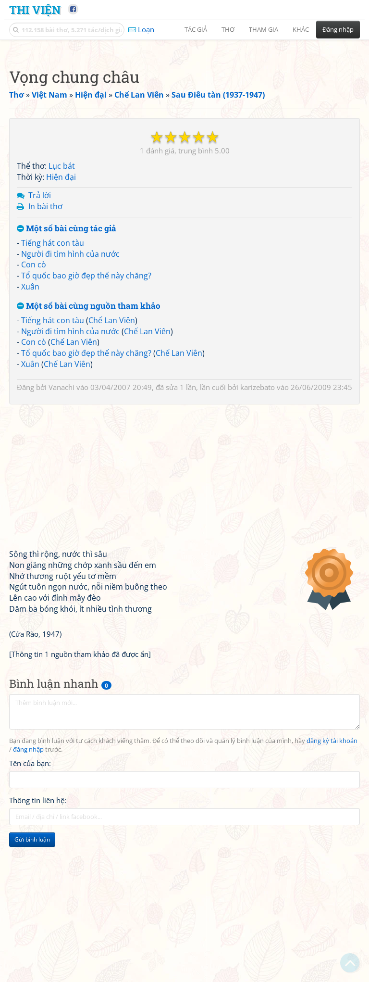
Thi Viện (35, 9)
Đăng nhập (338, 29)
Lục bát (62, 300)
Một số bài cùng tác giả (66, 363)
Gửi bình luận (32, 974)
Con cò (33, 399)
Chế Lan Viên (111, 455)
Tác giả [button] (195, 29)
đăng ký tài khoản (332, 875)
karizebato (257, 522)
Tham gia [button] (263, 29)
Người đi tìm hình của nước (70, 388)
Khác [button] (301, 29)
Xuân (30, 421)
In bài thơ (45, 341)
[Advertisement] (184, 113)
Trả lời (39, 330)
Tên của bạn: (30, 898)
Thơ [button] (227, 29)
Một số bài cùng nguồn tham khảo (88, 440)
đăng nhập (28, 884)
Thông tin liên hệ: (37, 935)
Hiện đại (61, 311)
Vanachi (61, 522)
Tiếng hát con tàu (52, 377)
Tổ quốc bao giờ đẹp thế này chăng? (86, 410)
